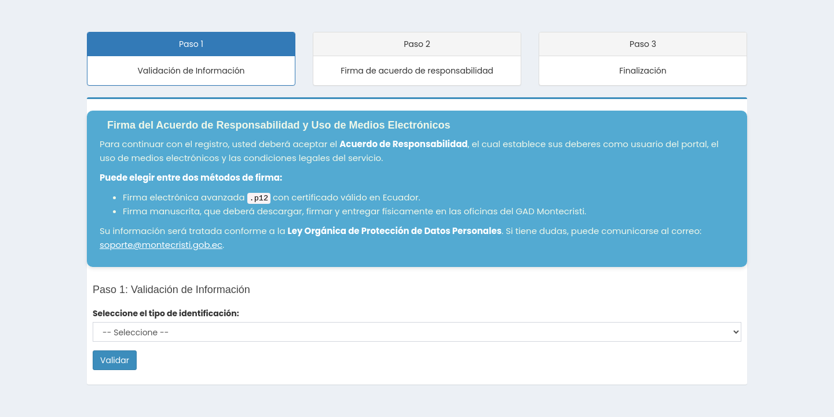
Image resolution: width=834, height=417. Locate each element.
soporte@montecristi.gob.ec (161, 245)
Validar (114, 360)
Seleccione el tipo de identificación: (166, 313)
